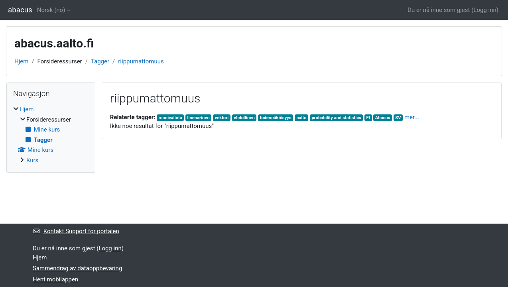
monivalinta (170, 117)
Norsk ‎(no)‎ (51, 10)
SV (398, 117)
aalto (302, 117)
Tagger (100, 61)
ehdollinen (244, 117)
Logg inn (484, 10)
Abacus (382, 117)
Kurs (32, 160)
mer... (411, 117)
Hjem (21, 61)
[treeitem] (51, 135)
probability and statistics (336, 117)
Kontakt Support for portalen (76, 231)
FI (368, 117)
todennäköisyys (275, 117)
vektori (222, 117)
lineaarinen (198, 117)
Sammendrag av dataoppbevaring (77, 268)
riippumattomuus (140, 61)
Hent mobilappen (55, 279)
